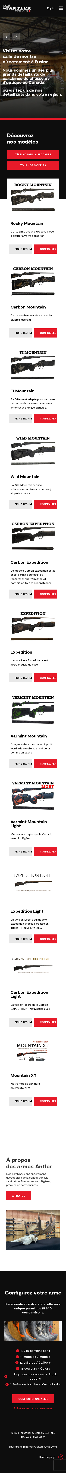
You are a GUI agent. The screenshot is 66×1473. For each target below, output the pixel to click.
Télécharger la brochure (33, 154)
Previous (6, 36)
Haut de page (51, 1457)
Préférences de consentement (33, 1408)
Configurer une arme (33, 1398)
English (51, 8)
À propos (18, 1195)
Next (16, 36)
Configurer (48, 248)
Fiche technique (23, 248)
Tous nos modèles (33, 165)
